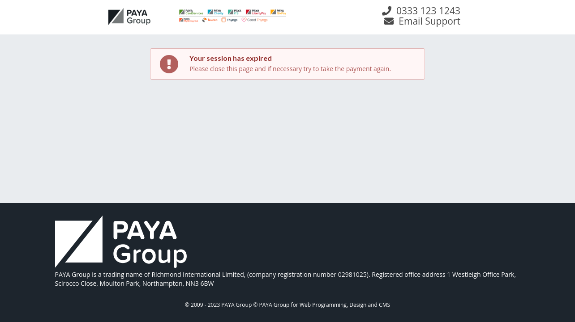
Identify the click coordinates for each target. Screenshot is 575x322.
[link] (121, 243)
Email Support (422, 21)
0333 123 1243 (420, 10)
